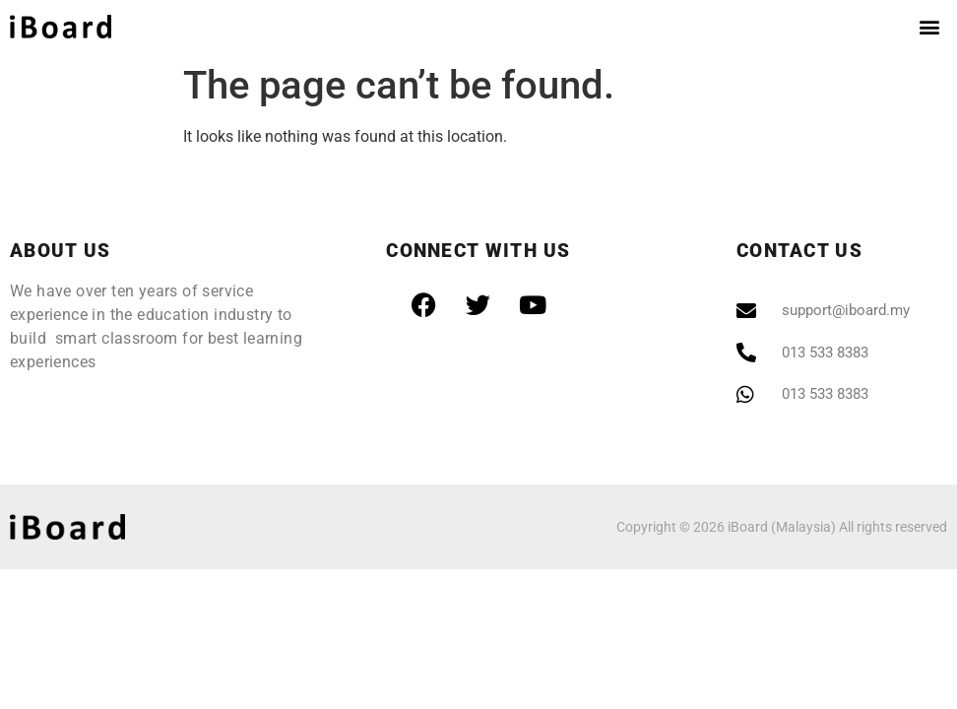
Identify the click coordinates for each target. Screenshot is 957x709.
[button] (929, 26)
